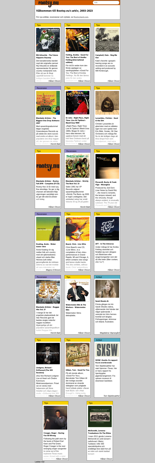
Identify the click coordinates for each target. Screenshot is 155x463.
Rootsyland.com (81, 17)
